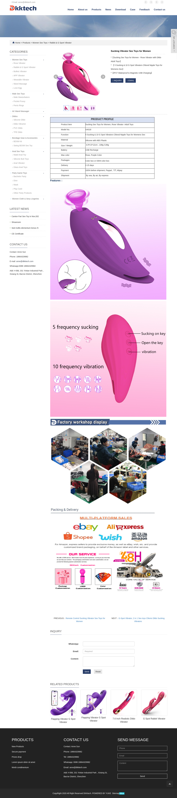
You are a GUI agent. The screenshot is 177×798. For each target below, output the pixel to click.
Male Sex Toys (18, 94)
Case (132, 9)
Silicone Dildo (19, 120)
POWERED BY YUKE (102, 793)
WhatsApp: (73, 644)
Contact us (159, 9)
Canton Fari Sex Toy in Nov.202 (25, 216)
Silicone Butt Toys (21, 159)
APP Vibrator (19, 75)
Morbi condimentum (20, 767)
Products (96, 9)
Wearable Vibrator (21, 80)
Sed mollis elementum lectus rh (25, 228)
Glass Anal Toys (20, 167)
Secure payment (19, 752)
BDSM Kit (18, 141)
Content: (75, 659)
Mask (16, 185)
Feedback (145, 9)
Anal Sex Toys (18, 151)
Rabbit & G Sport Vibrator (60, 43)
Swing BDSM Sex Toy (23, 145)
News (108, 9)
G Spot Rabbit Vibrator (154, 719)
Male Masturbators (22, 97)
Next (103, 77)
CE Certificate (18, 234)
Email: (76, 651)
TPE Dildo (18, 132)
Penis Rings (19, 105)
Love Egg (18, 88)
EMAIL (130, 80)
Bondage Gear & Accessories (24, 138)
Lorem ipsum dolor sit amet (23, 762)
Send (86, 672)
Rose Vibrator (19, 63)
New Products (18, 746)
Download (120, 9)
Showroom (16, 222)
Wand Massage (20, 84)
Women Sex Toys (40, 43)
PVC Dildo (18, 128)
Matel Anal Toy (20, 155)
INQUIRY (117, 80)
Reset (98, 672)
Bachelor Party (20, 176)
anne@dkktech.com (24, 261)
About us (82, 9)
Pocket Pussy (19, 101)
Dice (15, 180)
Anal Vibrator (19, 163)
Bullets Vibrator (20, 71)
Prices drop (17, 757)
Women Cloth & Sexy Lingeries (25, 199)
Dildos (15, 116)
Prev (56, 77)
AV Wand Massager (20, 111)
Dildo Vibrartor (20, 124)
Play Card (18, 189)
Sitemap (115, 793)
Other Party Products (23, 193)
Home (71, 9)
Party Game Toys (19, 173)
